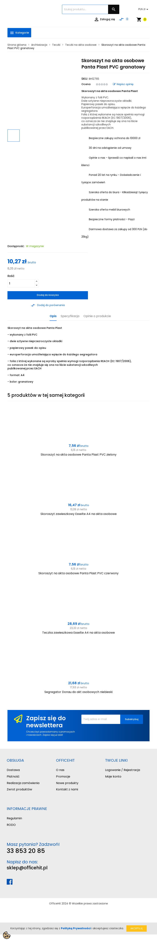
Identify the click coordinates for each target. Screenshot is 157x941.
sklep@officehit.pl (27, 868)
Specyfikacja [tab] (70, 316)
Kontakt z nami (67, 789)
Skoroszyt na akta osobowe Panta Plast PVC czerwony (78, 573)
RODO (11, 825)
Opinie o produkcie (97, 316)
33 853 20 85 (26, 851)
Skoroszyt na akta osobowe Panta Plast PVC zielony (78, 454)
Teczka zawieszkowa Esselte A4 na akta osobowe (78, 632)
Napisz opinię (123, 84)
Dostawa (13, 770)
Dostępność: (15, 246)
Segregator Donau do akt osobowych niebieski (78, 692)
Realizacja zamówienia (23, 783)
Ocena (86, 84)
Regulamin (14, 818)
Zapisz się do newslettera (46, 721)
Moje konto (113, 776)
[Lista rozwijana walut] (144, 9)
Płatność (13, 776)
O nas (60, 770)
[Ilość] (21, 283)
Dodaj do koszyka (48, 295)
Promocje (63, 776)
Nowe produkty (67, 783)
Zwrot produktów (19, 789)
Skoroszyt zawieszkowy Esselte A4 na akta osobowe (79, 514)
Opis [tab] (53, 316)
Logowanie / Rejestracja (122, 770)
